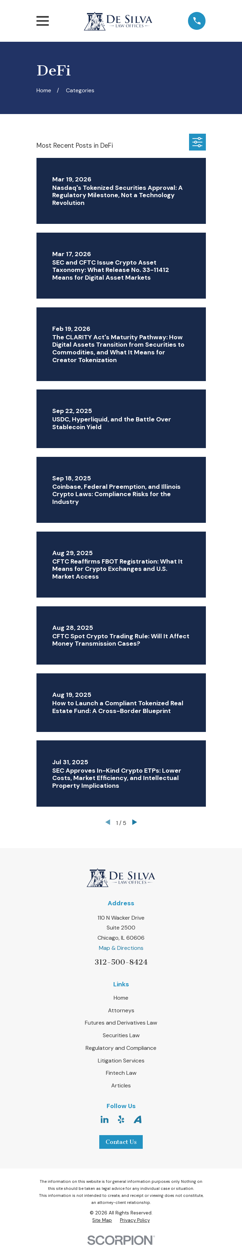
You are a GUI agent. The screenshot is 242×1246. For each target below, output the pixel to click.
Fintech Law (121, 1073)
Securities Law (121, 1035)
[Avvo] (137, 1119)
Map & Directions (121, 948)
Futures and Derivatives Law (121, 1022)
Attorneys (121, 1010)
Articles (121, 1085)
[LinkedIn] (104, 1119)
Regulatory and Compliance (121, 1048)
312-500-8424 (121, 962)
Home (121, 997)
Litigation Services (121, 1060)
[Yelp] (121, 1119)
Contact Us (121, 1141)
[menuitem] (102, 1220)
